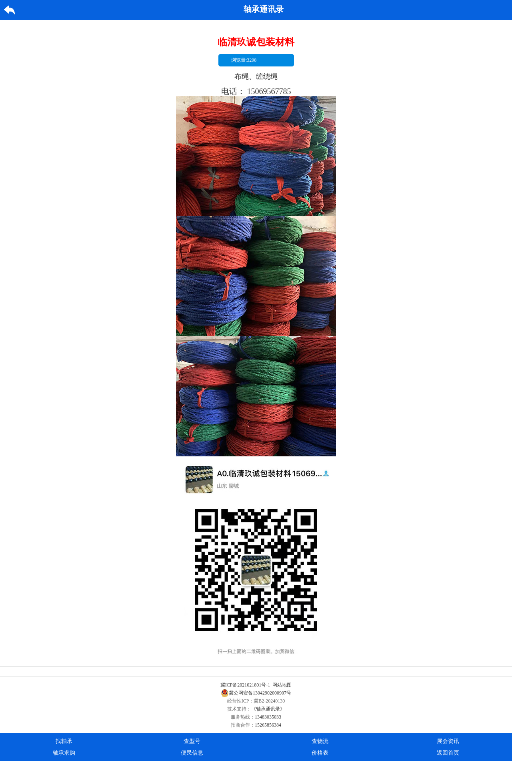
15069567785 (269, 91)
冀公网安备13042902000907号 (256, 693)
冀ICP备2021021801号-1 (245, 685)
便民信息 (192, 753)
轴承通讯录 (264, 9)
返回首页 (448, 753)
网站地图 (282, 685)
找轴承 (64, 741)
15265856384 (268, 725)
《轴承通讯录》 (268, 709)
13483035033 (268, 717)
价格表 (320, 753)
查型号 (192, 741)
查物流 (320, 741)
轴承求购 (64, 753)
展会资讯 (448, 741)
